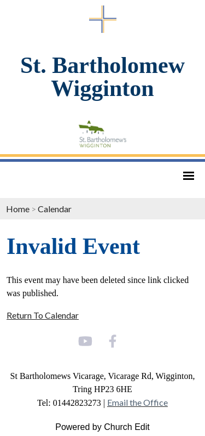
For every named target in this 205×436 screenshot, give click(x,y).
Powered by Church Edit (102, 427)
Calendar (55, 208)
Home (18, 208)
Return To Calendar (43, 315)
